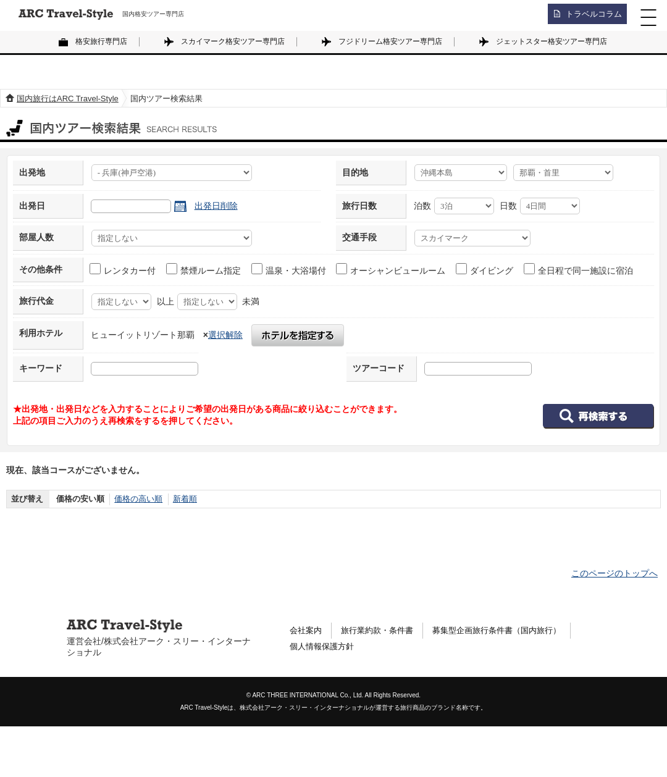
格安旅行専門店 (101, 41)
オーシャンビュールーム (391, 269)
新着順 (185, 498)
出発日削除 (216, 206)
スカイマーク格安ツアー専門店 (233, 41)
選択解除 (225, 335)
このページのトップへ (614, 573)
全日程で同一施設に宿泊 (579, 269)
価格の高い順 (138, 498)
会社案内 (307, 631)
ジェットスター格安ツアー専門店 (551, 41)
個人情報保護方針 (324, 648)
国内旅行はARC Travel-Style (68, 98)
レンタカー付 (123, 269)
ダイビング (485, 269)
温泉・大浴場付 (289, 269)
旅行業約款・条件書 (382, 631)
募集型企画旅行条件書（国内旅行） (509, 631)
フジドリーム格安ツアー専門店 (390, 41)
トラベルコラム (590, 15)
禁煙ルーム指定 (204, 269)
